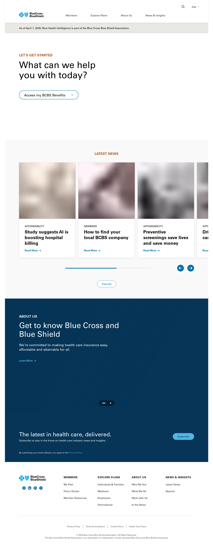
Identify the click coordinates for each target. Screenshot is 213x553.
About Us (126, 15)
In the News (139, 504)
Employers (104, 498)
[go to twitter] (41, 488)
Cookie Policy (117, 526)
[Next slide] (190, 268)
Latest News (173, 484)
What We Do (139, 491)
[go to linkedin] (29, 488)
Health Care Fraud (137, 526)
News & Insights (155, 15)
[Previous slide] (180, 268)
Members (71, 15)
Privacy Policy (75, 452)
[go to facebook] (24, 488)
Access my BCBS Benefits (44, 95)
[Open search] (183, 6)
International (105, 504)
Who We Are (139, 484)
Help (196, 6)
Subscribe (183, 436)
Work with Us (140, 498)
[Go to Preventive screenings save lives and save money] (166, 210)
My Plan (68, 484)
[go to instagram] (35, 488)
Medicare (103, 491)
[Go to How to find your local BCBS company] (106, 210)
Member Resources (75, 498)
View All (106, 284)
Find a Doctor (72, 491)
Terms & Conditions (95, 526)
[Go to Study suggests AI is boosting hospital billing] (47, 210)
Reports (170, 491)
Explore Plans (99, 15)
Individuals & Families (111, 484)
